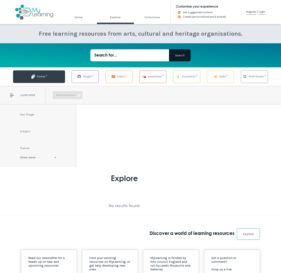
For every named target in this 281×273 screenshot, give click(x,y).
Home (78, 17)
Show (28, 157)
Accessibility (32, 261)
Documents (178, 76)
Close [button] (24, 95)
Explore (115, 17)
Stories (26, 76)
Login (262, 11)
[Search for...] (129, 55)
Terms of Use (68, 261)
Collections (152, 17)
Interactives (140, 76)
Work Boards (254, 76)
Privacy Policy (90, 261)
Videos (102, 76)
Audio (216, 76)
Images (64, 76)
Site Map (50, 261)
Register (251, 11)
